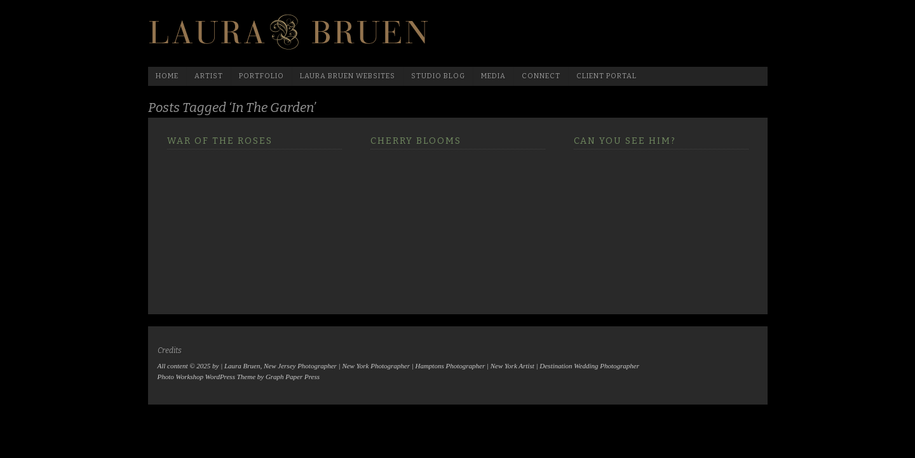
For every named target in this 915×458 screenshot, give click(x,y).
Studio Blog (438, 76)
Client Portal (606, 76)
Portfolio (261, 76)
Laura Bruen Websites (347, 76)
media (493, 76)
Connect (541, 76)
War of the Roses (220, 140)
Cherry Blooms (415, 140)
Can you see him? (625, 140)
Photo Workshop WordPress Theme (207, 376)
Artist (208, 76)
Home (167, 76)
